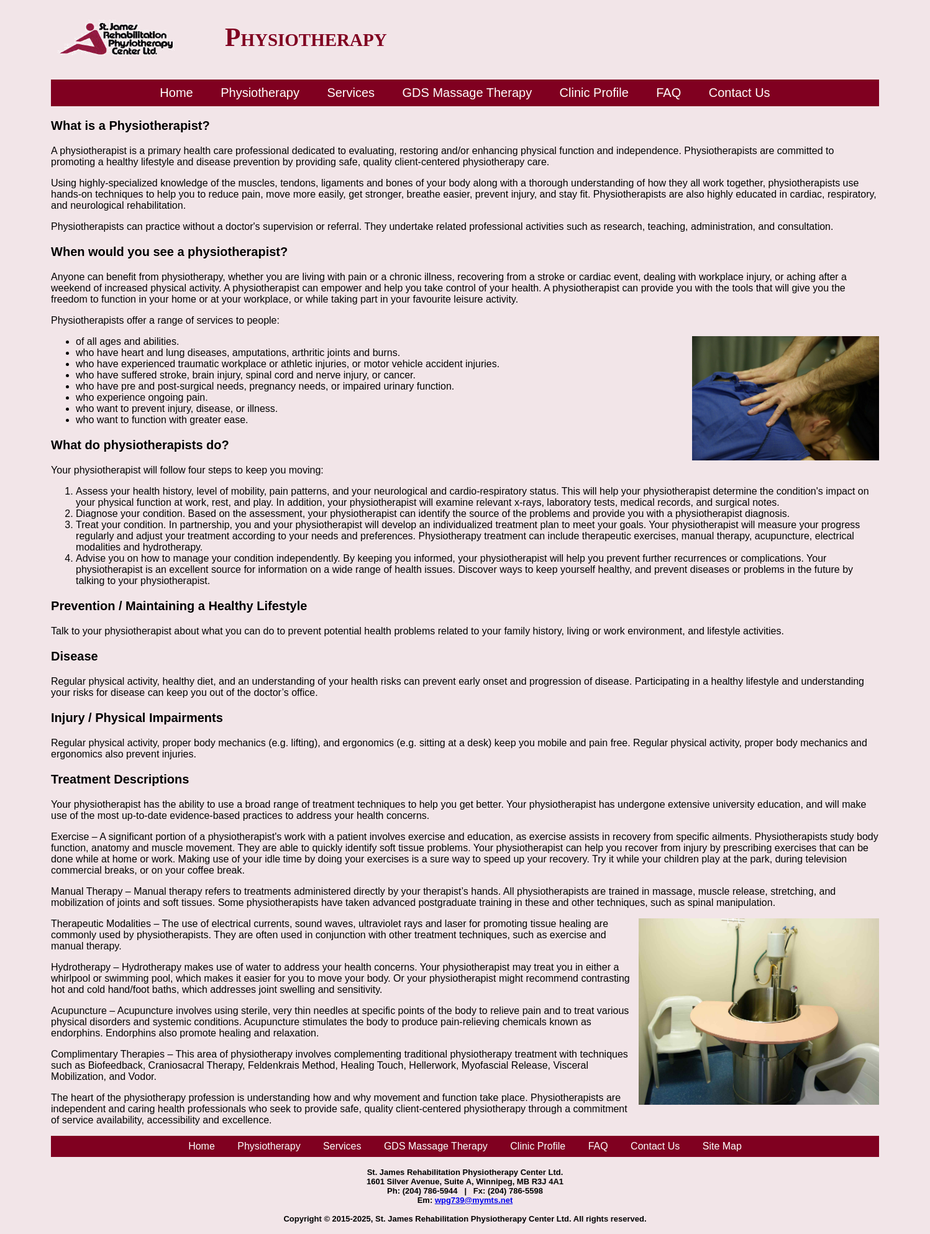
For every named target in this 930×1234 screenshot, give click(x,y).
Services (351, 92)
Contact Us (739, 92)
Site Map (722, 1146)
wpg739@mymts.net (474, 1200)
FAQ (668, 92)
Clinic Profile (594, 92)
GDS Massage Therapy (467, 92)
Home (176, 92)
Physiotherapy (260, 92)
